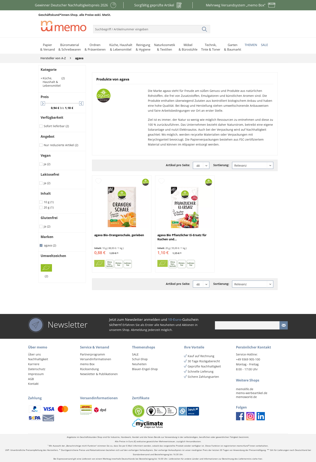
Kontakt (33, 384)
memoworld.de (246, 397)
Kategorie (49, 69)
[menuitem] (151, 27)
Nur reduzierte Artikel (61, 145)
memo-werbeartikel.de (251, 393)
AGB (31, 379)
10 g (49, 202)
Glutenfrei (49, 218)
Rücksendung (89, 369)
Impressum (36, 374)
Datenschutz (36, 369)
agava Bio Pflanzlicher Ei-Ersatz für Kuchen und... (181, 237)
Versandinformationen (95, 359)
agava (50, 245)
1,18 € (69, 108)
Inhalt (46, 193)
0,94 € (55, 108)
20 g (49, 207)
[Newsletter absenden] (283, 325)
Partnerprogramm (92, 354)
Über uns (34, 354)
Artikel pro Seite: (178, 165)
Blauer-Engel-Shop (145, 369)
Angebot (47, 136)
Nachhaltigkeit (38, 359)
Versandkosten (193, 441)
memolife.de (244, 389)
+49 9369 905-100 (248, 359)
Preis (45, 97)
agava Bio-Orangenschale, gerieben (119, 235)
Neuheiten (139, 364)
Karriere (33, 364)
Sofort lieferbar (56, 126)
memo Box (87, 364)
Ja (47, 164)
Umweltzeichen (53, 256)
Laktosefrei (50, 174)
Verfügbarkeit (52, 117)
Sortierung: (221, 165)
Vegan (46, 155)
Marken (47, 237)
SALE (135, 354)
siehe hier (257, 458)
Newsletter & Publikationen (99, 374)
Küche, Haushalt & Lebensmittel (53, 82)
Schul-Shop (140, 359)
